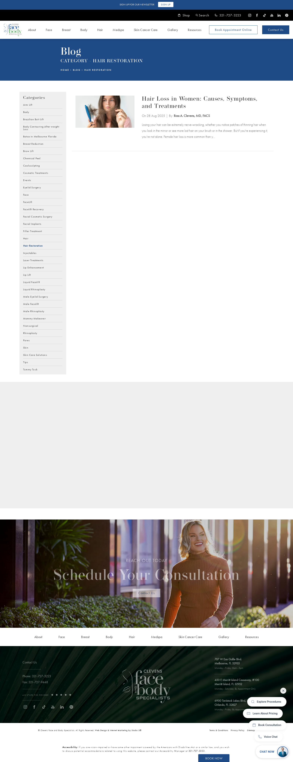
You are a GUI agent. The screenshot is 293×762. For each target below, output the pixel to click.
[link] (228, 15)
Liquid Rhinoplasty (34, 289)
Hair (25, 238)
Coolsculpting (31, 165)
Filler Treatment (32, 230)
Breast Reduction (33, 143)
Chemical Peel (32, 158)
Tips (25, 361)
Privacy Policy (237, 730)
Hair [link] (100, 30)
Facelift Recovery (33, 209)
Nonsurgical (30, 325)
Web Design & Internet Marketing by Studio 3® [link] (118, 730)
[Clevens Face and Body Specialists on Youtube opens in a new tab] (271, 15)
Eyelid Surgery (32, 187)
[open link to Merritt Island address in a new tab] (239, 684)
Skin (25, 347)
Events (27, 179)
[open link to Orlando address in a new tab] (238, 705)
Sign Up (165, 4)
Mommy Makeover (34, 318)
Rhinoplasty (30, 332)
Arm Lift (28, 104)
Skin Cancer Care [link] (146, 30)
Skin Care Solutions (35, 354)
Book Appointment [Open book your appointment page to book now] (233, 30)
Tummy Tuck (30, 369)
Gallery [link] (172, 30)
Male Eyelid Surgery (35, 296)
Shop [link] (184, 15)
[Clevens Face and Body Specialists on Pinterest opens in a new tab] (286, 15)
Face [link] (49, 30)
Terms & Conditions (218, 730)
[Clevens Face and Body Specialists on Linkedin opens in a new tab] (279, 15)
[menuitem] (249, 15)
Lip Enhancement (33, 267)
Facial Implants (32, 223)
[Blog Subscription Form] (139, 446)
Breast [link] (66, 30)
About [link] (32, 30)
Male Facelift (31, 303)
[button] (202, 15)
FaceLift (27, 201)
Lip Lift (27, 274)
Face (26, 194)
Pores (26, 340)
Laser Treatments (33, 260)
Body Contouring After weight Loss (41, 127)
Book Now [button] (213, 758)
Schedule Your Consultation (146, 572)
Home (65, 70)
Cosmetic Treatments (35, 172)
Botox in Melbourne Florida (39, 136)
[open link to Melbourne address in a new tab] (231, 663)
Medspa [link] (118, 30)
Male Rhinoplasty (33, 311)
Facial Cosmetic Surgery (38, 216)
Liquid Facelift (31, 281)
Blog (77, 70)
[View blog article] (104, 118)
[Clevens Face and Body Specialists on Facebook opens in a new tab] (257, 15)
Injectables (29, 252)
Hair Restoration (98, 70)
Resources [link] (194, 30)
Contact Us (275, 30)
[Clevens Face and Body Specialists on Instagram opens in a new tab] (249, 15)
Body (26, 111)
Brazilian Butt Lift (33, 119)
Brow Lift (28, 150)
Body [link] (83, 30)
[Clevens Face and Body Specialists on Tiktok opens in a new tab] (264, 15)
